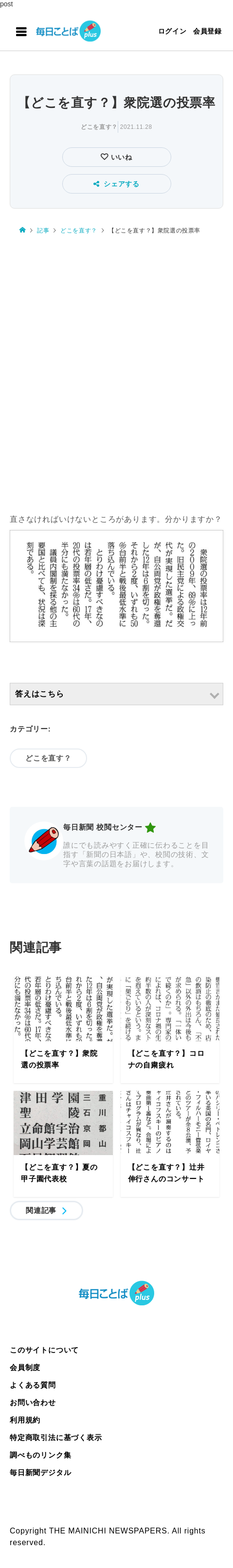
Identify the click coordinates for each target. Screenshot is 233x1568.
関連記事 (41, 1210)
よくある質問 (33, 1385)
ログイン (172, 31)
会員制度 (25, 1367)
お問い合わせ (33, 1402)
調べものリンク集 (40, 1455)
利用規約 (25, 1420)
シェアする (116, 184)
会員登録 (207, 31)
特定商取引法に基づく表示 (56, 1437)
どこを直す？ (99, 127)
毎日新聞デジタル (40, 1472)
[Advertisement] (116, 374)
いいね (120, 157)
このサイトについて (44, 1350)
